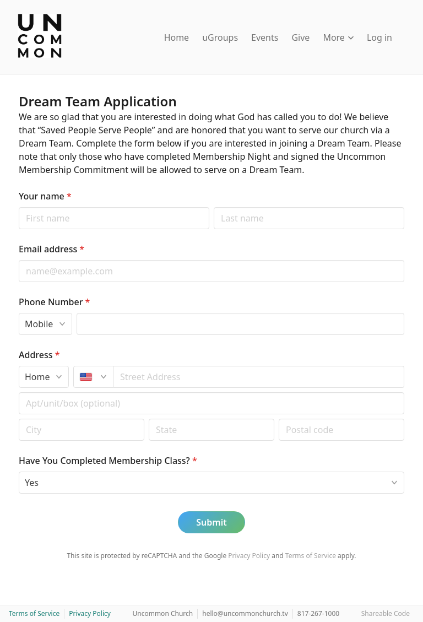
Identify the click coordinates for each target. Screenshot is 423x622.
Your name (45, 196)
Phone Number (54, 302)
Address (39, 355)
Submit (211, 522)
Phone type (18, 312)
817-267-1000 (318, 613)
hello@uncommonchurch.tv (245, 613)
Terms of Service (310, 555)
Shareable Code (385, 613)
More (338, 37)
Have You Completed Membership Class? (108, 461)
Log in (379, 37)
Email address (51, 249)
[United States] (93, 377)
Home (176, 37)
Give (300, 37)
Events (264, 37)
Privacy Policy (249, 555)
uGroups (220, 37)
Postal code (18, 418)
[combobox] (258, 377)
